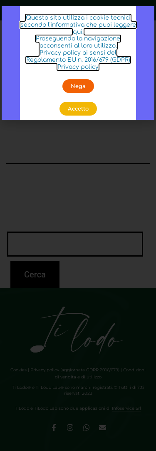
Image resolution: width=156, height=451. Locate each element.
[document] (78, 225)
